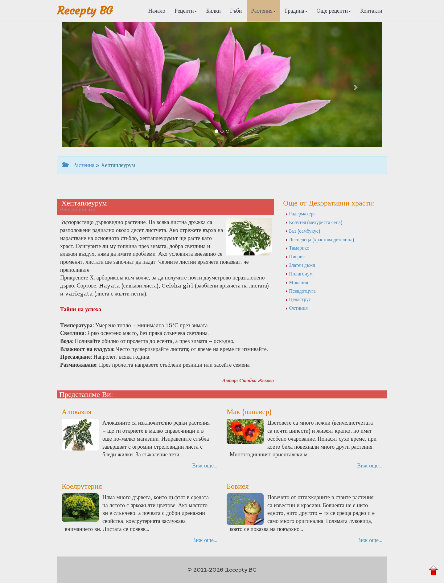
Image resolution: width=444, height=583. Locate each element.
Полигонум (299, 274)
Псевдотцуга (300, 291)
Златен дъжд (300, 265)
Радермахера (300, 213)
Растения (263, 10)
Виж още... (204, 465)
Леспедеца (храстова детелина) (320, 239)
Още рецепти (334, 10)
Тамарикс (297, 248)
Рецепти (186, 10)
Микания (297, 282)
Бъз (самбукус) (303, 231)
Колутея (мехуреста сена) (314, 222)
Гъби (236, 10)
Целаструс (298, 299)
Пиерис (295, 256)
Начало (156, 10)
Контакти (371, 10)
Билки (213, 10)
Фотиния (296, 308)
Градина (296, 10)
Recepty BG (85, 11)
